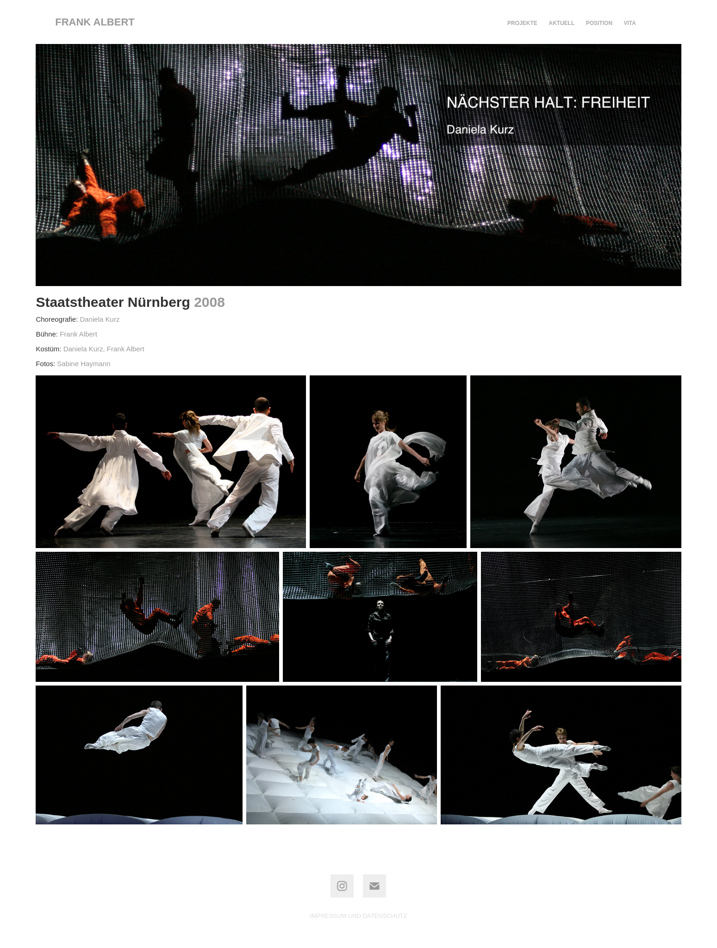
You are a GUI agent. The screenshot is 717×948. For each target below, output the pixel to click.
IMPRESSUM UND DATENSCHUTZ (358, 915)
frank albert (95, 22)
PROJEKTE (522, 23)
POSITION (599, 23)
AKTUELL (561, 23)
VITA (630, 23)
